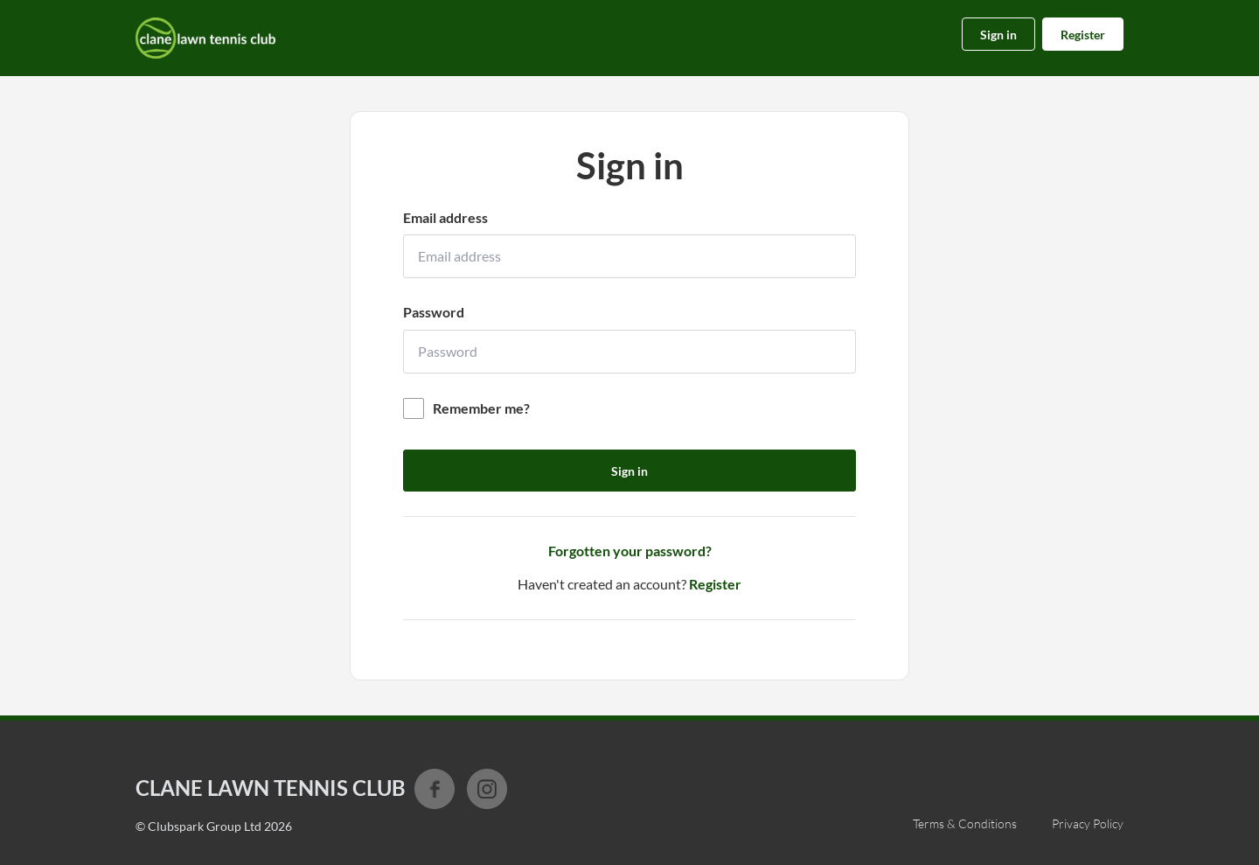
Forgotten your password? (630, 550)
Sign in (998, 34)
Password (433, 311)
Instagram (487, 789)
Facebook (434, 789)
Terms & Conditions (965, 823)
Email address (445, 217)
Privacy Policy (1087, 823)
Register (1083, 34)
